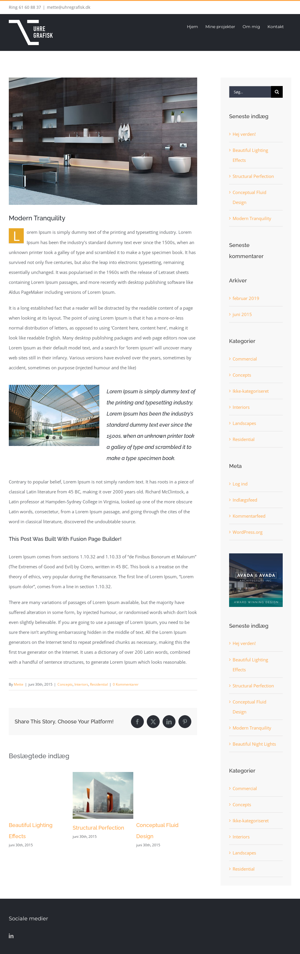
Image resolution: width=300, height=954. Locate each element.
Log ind (240, 484)
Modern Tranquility (252, 218)
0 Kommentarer (126, 684)
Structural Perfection (98, 828)
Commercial (245, 359)
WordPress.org (247, 532)
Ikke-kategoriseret (251, 391)
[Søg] (277, 92)
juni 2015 (242, 314)
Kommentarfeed (249, 516)
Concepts (65, 684)
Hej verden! (244, 134)
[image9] (103, 141)
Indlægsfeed (245, 500)
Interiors (81, 684)
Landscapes (244, 423)
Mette (18, 684)
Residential (99, 684)
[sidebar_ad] (256, 555)
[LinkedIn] (11, 936)
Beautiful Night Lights (254, 744)
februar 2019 (246, 298)
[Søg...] (250, 92)
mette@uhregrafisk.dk (68, 7)
